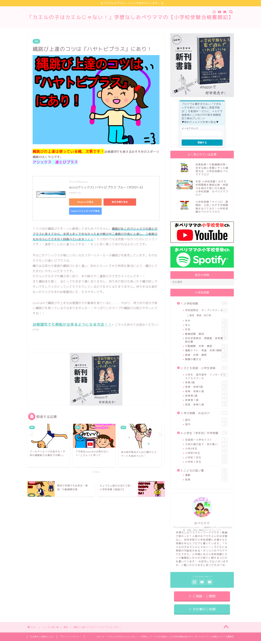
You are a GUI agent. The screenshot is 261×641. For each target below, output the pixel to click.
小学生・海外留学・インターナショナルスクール (206, 376)
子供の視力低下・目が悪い (206, 444)
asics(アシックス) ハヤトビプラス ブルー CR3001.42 (106, 187)
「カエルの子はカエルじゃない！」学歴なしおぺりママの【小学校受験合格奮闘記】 (130, 17)
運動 (36, 41)
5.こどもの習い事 (204, 471)
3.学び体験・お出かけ (204, 413)
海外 (206, 424)
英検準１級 (206, 400)
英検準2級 (206, 395)
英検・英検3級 (206, 387)
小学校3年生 (206, 453)
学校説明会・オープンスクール (206, 310)
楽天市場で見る (120, 201)
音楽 (206, 479)
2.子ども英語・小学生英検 (204, 368)
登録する (202, 142)
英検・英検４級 (206, 391)
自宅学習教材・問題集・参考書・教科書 (206, 339)
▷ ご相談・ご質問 (202, 596)
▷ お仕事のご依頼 (202, 609)
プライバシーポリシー (70, 636)
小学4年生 (206, 448)
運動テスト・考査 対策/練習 (206, 350)
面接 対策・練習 (206, 355)
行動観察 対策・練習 (206, 346)
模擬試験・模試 (206, 334)
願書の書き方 (206, 359)
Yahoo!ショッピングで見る (85, 211)
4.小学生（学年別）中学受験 (204, 433)
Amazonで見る (85, 201)
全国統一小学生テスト (206, 440)
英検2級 (206, 382)
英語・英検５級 (206, 404)
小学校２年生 (206, 462)
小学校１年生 (206, 457)
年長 (206, 329)
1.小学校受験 (204, 303)
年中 (206, 320)
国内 (206, 420)
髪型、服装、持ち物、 (201, 315)
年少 (206, 325)
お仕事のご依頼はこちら (42, 636)
